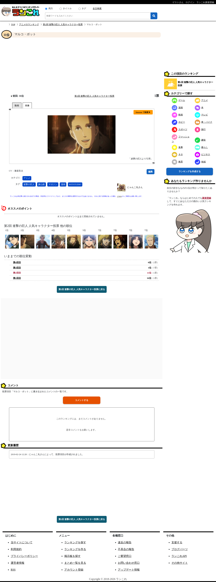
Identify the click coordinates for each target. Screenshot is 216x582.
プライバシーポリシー (24, 556)
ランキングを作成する (190, 171)
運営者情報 (17, 562)
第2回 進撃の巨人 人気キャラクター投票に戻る (82, 289)
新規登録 (206, 198)
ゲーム (178, 100)
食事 (177, 147)
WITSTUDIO (75, 184)
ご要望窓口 (124, 556)
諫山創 (41, 184)
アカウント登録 (73, 569)
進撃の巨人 (29, 184)
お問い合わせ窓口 (129, 562)
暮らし (201, 147)
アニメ (26, 178)
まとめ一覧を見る (75, 562)
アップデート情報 (129, 569)
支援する (176, 542)
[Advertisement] (82, 66)
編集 (150, 171)
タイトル (67, 8)
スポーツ (179, 129)
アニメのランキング (29, 24)
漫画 (63, 184)
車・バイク (203, 122)
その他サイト (179, 562)
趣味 (200, 140)
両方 (50, 8)
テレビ (201, 114)
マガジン (52, 184)
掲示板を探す (72, 556)
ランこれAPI (179, 556)
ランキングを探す (75, 542)
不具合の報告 (126, 549)
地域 (200, 161)
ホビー (178, 122)
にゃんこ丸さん (135, 187)
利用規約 (16, 549)
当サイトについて (21, 542)
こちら (119, 196)
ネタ (177, 154)
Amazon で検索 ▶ (143, 112)
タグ (84, 8)
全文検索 (97, 8)
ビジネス (202, 154)
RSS (13, 569)
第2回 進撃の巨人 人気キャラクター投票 (63, 24)
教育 (177, 161)
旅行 (200, 129)
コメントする (81, 400)
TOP (13, 24)
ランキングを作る (75, 549)
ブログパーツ (179, 549)
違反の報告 (124, 542)
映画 (177, 114)
